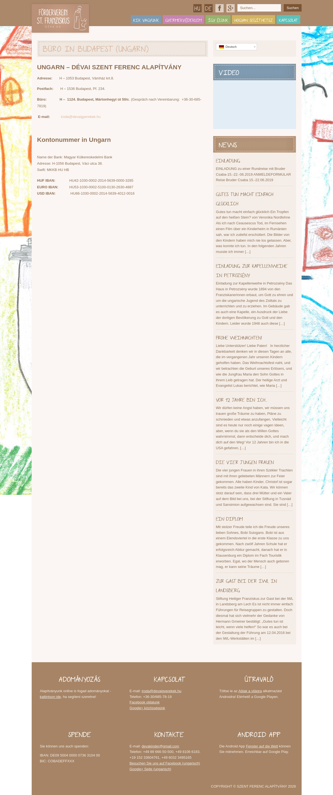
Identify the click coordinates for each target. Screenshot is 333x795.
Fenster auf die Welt (262, 746)
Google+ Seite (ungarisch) (150, 769)
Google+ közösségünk (230, 8)
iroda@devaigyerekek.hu (81, 117)
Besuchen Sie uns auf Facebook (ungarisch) (164, 763)
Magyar (197, 8)
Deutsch (208, 8)
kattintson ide (50, 697)
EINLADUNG (228, 160)
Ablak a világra (250, 691)
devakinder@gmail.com (160, 746)
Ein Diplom (229, 518)
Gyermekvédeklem (183, 19)
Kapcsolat (288, 19)
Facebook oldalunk (219, 8)
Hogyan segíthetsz (253, 19)
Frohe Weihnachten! (239, 337)
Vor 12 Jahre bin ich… (241, 399)
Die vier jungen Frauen (245, 461)
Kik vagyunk (146, 19)
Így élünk (218, 19)
